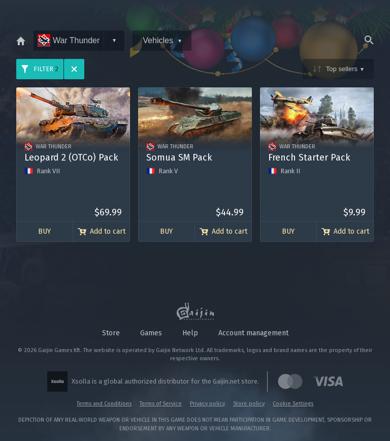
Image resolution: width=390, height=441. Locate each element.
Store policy (249, 403)
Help (190, 333)
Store (111, 333)
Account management (253, 333)
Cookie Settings (293, 403)
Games (151, 333)
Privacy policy (207, 403)
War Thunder (69, 40)
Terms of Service (161, 403)
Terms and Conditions (104, 403)
